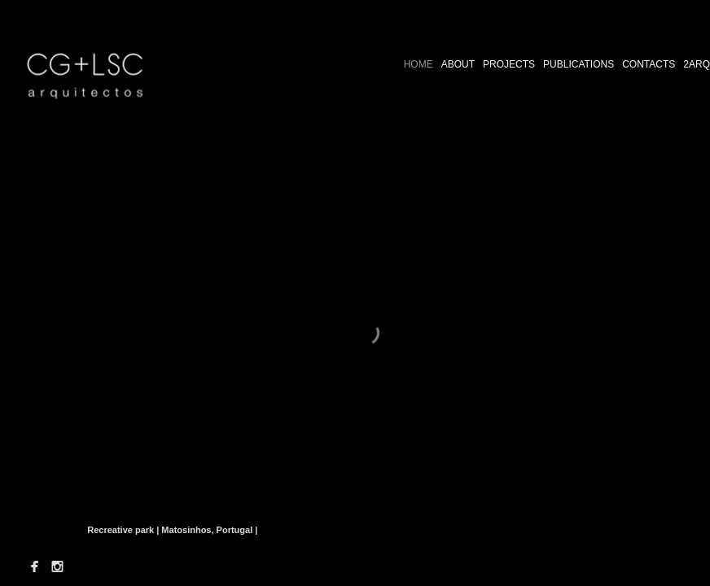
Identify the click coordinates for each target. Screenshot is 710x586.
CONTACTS (648, 64)
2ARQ (696, 64)
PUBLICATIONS (578, 64)
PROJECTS (509, 64)
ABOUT (458, 64)
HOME (418, 64)
